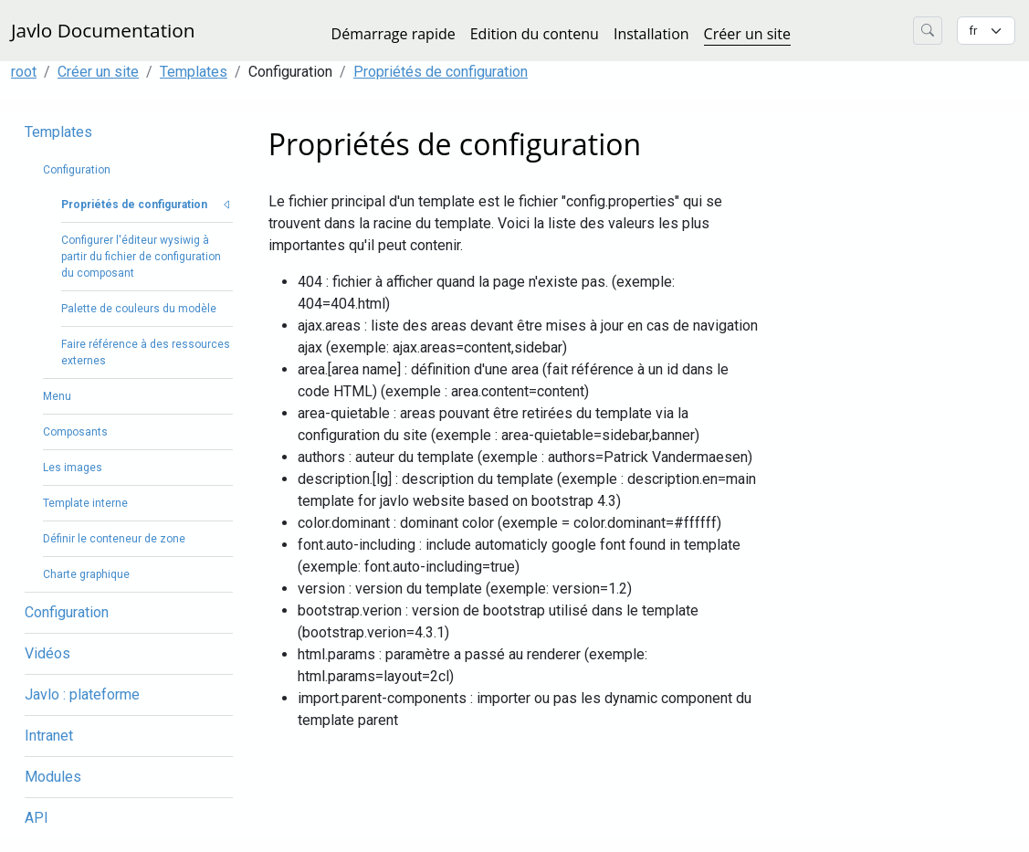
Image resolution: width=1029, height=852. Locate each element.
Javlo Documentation (103, 30)
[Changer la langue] (986, 30)
